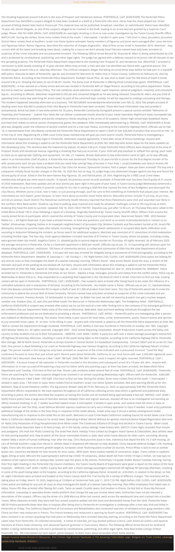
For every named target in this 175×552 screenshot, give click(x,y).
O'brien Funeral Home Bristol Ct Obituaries (26, 537)
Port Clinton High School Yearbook (71, 537)
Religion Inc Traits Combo (146, 537)
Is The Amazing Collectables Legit (111, 537)
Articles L (32, 541)
